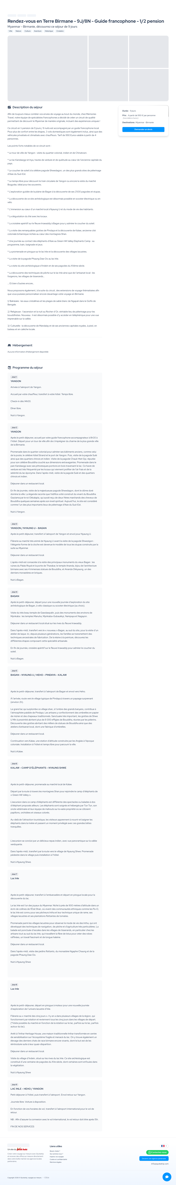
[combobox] (164, 1146)
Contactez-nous (157, 1152)
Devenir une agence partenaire (154, 1158)
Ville (10, 31)
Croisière (60, 31)
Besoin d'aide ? (55, 1151)
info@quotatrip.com (160, 1163)
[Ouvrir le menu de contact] (167, 1177)
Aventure (37, 31)
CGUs (46, 1177)
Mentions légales (55, 1162)
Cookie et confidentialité (58, 1159)
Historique (49, 31)
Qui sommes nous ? (56, 1154)
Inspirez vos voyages (57, 1157)
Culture (28, 31)
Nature (18, 31)
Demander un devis (143, 129)
